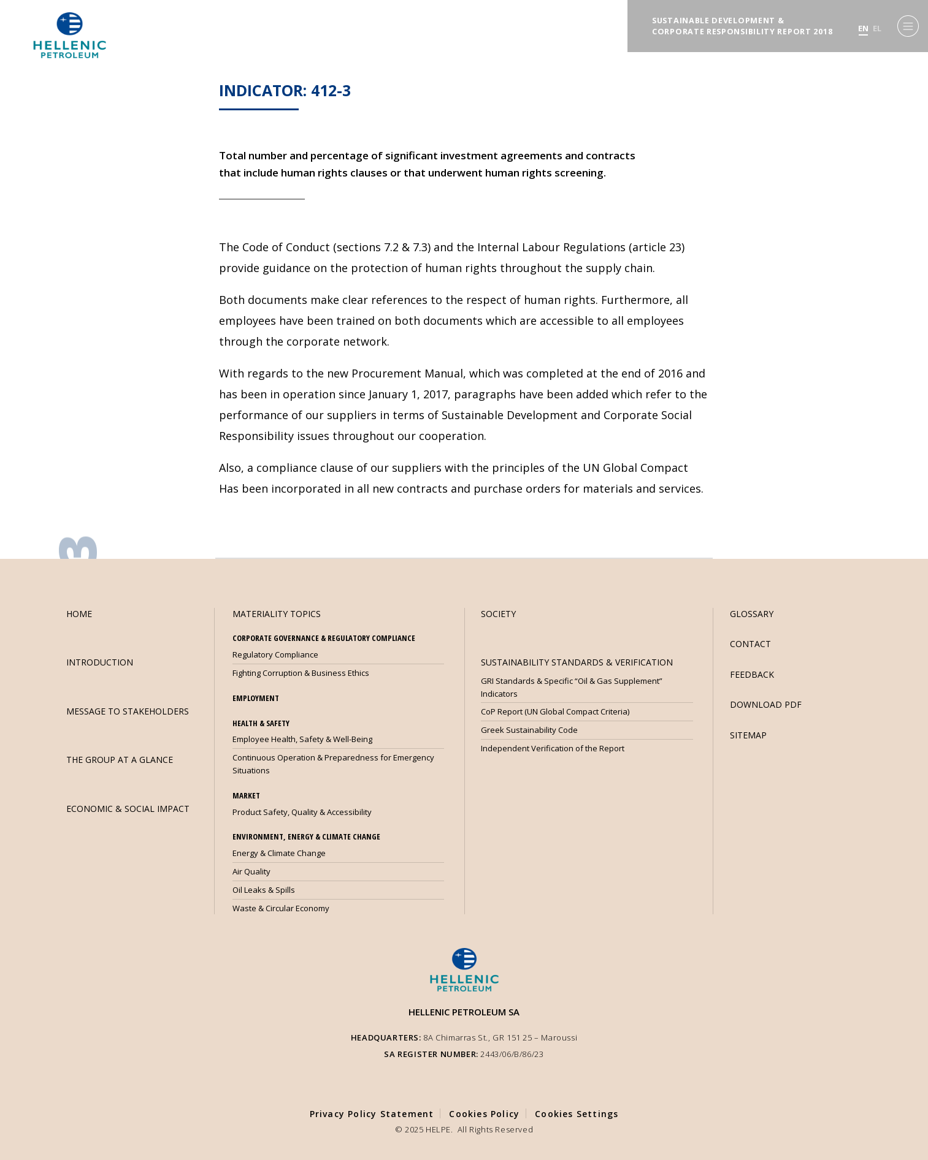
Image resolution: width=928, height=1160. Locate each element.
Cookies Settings (576, 1114)
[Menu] (908, 26)
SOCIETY (498, 614)
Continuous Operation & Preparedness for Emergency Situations (333, 764)
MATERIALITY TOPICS (276, 614)
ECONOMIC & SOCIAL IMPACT (128, 808)
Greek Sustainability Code (529, 729)
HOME (79, 614)
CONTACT (750, 644)
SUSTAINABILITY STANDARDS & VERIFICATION (577, 662)
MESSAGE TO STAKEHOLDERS (127, 711)
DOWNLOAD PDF (766, 704)
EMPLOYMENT (255, 697)
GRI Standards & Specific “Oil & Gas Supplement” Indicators (571, 687)
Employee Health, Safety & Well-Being (302, 739)
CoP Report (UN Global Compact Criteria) (555, 711)
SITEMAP (748, 735)
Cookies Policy (484, 1114)
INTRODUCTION (99, 662)
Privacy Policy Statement (372, 1114)
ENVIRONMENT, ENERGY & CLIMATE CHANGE (306, 836)
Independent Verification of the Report (552, 748)
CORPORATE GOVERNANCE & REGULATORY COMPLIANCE (323, 637)
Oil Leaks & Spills (263, 889)
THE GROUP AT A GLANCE (119, 759)
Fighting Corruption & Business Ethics (300, 672)
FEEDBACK (752, 674)
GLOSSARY (751, 614)
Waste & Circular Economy (280, 908)
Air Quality (251, 871)
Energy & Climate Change (279, 853)
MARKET (246, 795)
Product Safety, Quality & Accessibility (302, 811)
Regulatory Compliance (275, 654)
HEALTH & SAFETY (261, 723)
